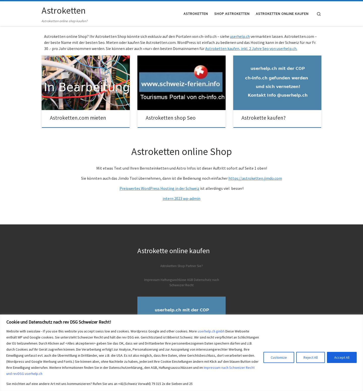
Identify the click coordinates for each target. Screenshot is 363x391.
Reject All (311, 357)
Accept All (341, 357)
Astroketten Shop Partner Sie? (181, 266)
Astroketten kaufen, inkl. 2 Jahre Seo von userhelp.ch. (251, 48)
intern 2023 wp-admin (181, 198)
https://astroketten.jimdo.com (255, 178)
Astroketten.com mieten (78, 117)
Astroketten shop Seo (171, 117)
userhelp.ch (240, 36)
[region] (181, 353)
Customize (279, 357)
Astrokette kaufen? (263, 117)
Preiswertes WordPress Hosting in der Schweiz (159, 188)
